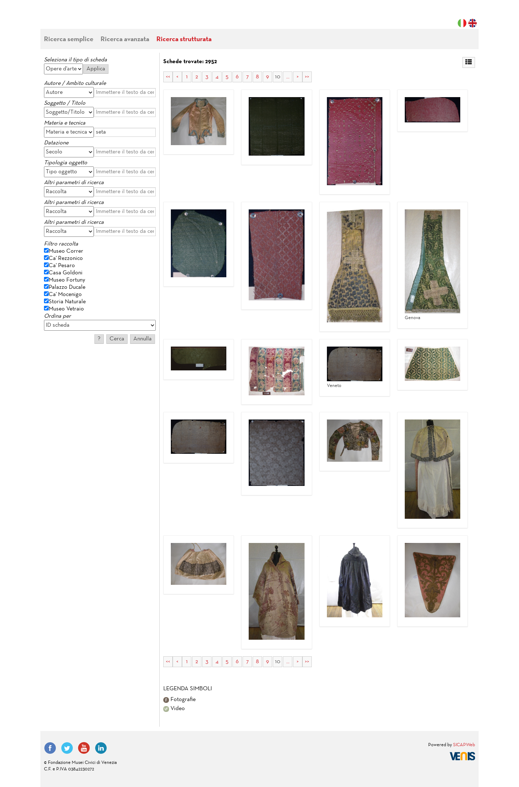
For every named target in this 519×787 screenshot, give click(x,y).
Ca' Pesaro (62, 265)
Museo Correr (66, 251)
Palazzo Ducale (67, 287)
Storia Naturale (67, 301)
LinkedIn (101, 748)
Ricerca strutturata (184, 39)
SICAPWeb (464, 745)
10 (277, 76)
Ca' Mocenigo (65, 294)
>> (307, 76)
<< (168, 76)
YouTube (84, 748)
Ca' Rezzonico (66, 258)
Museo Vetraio (66, 309)
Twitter (67, 748)
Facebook (50, 748)
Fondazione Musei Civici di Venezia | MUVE (73, 18)
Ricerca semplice (68, 39)
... (287, 76)
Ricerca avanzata (125, 39)
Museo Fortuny (67, 280)
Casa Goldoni (66, 272)
